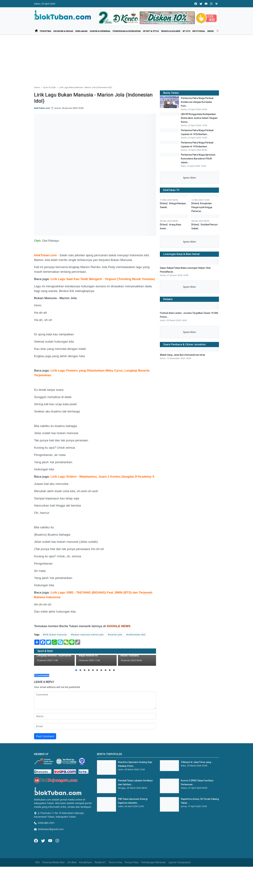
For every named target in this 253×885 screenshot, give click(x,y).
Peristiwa (45, 31)
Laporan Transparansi (179, 862)
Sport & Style (151, 31)
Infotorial (198, 31)
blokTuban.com (42, 108)
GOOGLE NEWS (118, 626)
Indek (210, 31)
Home (37, 87)
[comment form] (95, 700)
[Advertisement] (126, 58)
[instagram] (211, 4)
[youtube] (206, 4)
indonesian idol (136, 634)
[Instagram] (57, 840)
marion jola (115, 634)
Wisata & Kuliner (170, 31)
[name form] (95, 716)
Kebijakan (81, 31)
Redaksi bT (100, 862)
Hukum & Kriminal (100, 31)
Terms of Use (115, 862)
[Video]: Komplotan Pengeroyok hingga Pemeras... (201, 256)
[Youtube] (50, 840)
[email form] (95, 726)
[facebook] (195, 4)
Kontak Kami (85, 862)
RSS (37, 862)
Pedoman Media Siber (53, 862)
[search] (216, 31)
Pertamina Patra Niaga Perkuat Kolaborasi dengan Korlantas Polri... (197, 102)
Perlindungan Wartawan (153, 862)
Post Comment (45, 736)
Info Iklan (72, 862)
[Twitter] (43, 840)
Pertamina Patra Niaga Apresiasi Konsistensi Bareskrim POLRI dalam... (198, 179)
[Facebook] (36, 840)
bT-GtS (186, 31)
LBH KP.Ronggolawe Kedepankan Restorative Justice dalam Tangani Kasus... (199, 118)
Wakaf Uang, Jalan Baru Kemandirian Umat (182, 427)
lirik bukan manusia (55, 634)
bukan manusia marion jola (87, 634)
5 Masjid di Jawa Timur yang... (197, 762)
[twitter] (200, 4)
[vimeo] (216, 4)
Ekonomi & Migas (63, 31)
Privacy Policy (132, 862)
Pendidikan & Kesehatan (127, 31)
